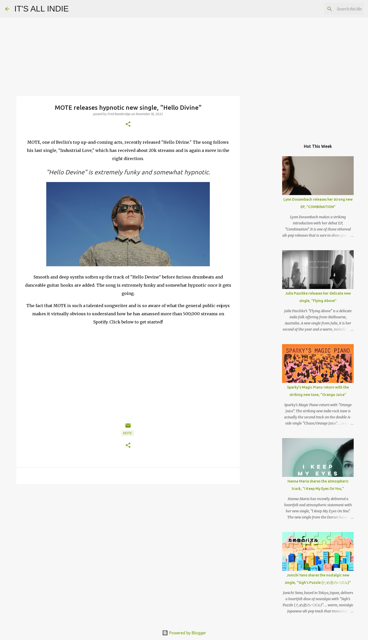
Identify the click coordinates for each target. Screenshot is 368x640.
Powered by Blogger (184, 633)
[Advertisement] (128, 527)
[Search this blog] (337, 9)
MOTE (127, 433)
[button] (128, 124)
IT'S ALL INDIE (41, 8)
